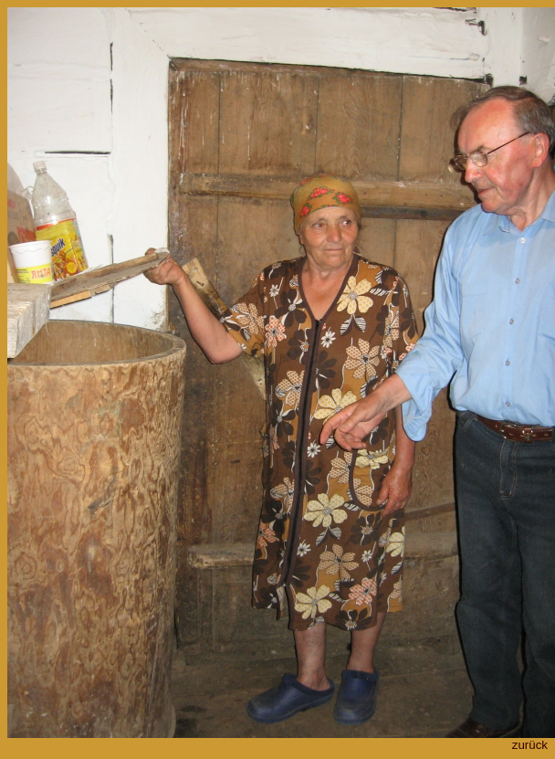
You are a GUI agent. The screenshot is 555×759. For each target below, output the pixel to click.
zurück (530, 745)
